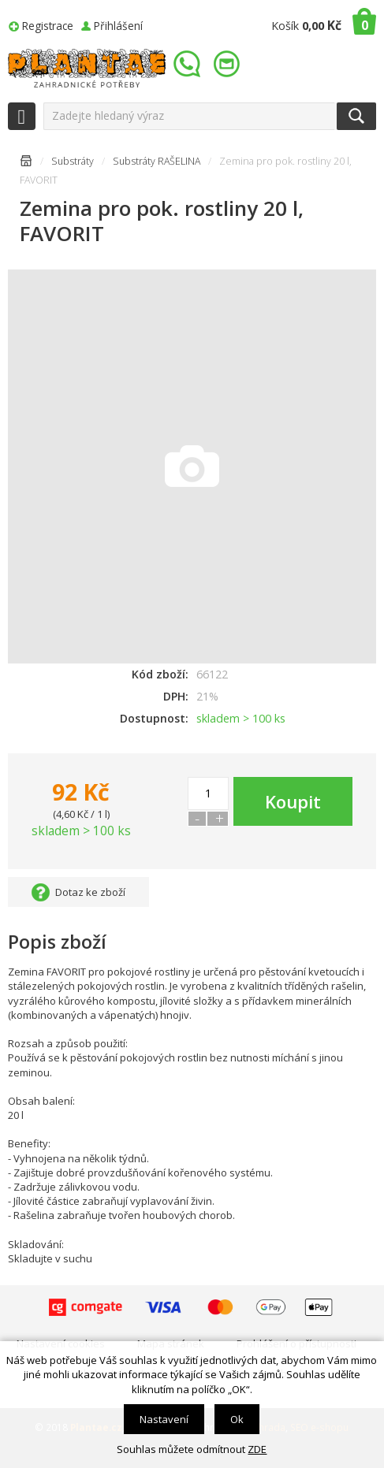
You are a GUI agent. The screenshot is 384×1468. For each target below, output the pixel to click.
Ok (237, 1419)
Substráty (72, 161)
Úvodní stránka (26, 163)
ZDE (257, 1449)
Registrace (47, 25)
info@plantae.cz (228, 64)
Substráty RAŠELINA (156, 161)
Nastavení (164, 1419)
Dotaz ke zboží (90, 892)
